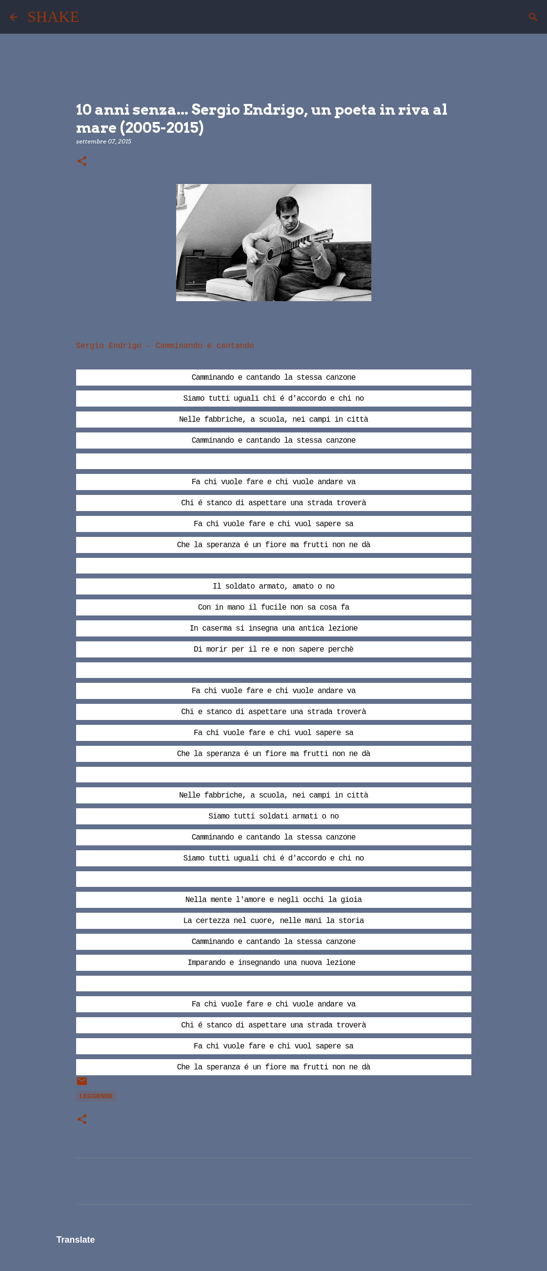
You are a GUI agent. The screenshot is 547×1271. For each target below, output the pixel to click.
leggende (96, 1096)
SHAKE (53, 16)
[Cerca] (93, 17)
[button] (82, 161)
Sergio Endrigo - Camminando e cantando (165, 346)
